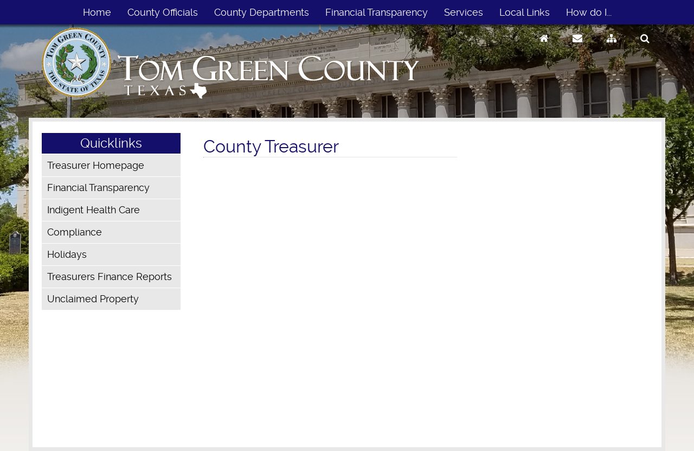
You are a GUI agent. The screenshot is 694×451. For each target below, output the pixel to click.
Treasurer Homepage (95, 165)
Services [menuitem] (463, 12)
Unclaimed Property (93, 298)
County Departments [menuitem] (261, 12)
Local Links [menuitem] (524, 12)
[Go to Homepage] (544, 48)
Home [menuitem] (97, 12)
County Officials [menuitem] (162, 12)
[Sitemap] (611, 48)
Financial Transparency (98, 187)
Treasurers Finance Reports (109, 276)
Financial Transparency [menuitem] (376, 12)
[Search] (644, 48)
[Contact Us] (577, 48)
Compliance (74, 232)
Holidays (67, 254)
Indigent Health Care (93, 209)
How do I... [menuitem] (589, 12)
